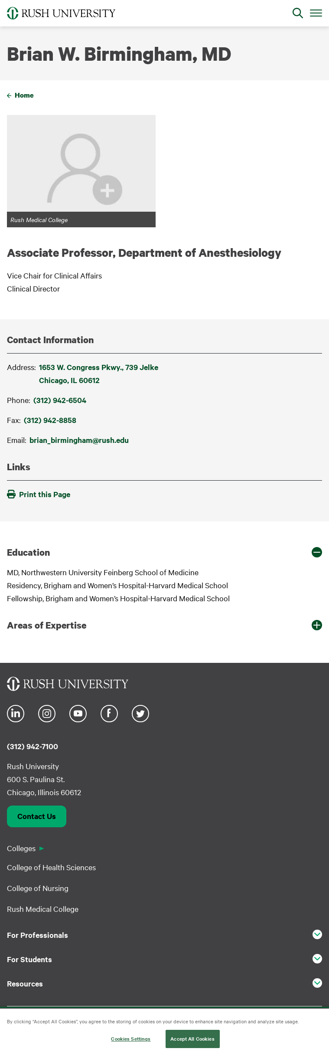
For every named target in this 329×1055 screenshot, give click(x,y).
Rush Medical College (42, 909)
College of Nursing (37, 888)
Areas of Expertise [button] (46, 625)
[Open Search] (298, 13)
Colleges (21, 848)
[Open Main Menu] (316, 13)
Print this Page (38, 494)
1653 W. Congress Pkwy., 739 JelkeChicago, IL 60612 (98, 373)
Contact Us (36, 816)
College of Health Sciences (51, 867)
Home (24, 95)
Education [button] (28, 552)
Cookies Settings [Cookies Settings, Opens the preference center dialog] (130, 1038)
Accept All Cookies (192, 1038)
